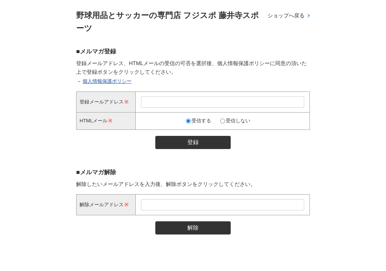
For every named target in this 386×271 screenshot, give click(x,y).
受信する (201, 120)
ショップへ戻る (286, 15)
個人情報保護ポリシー (107, 81)
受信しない (238, 120)
